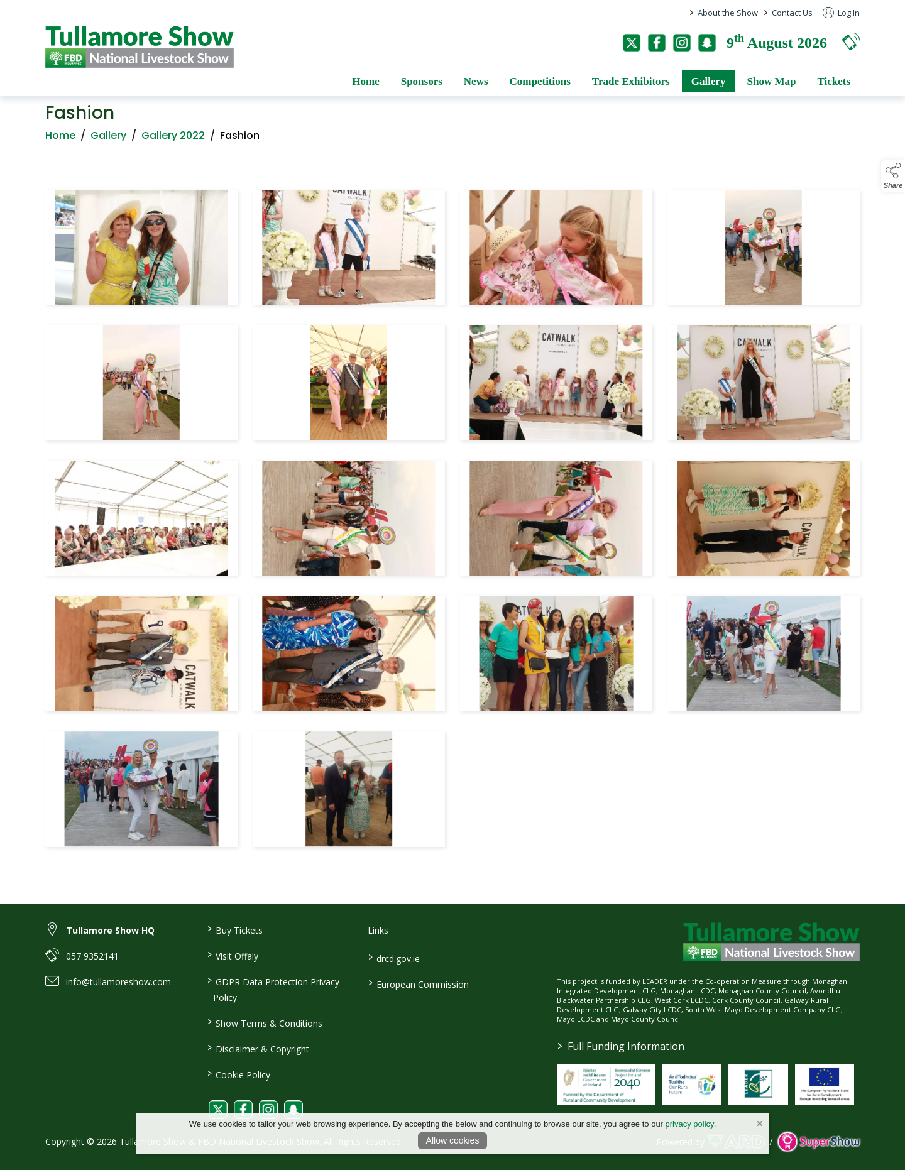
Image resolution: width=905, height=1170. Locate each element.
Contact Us (792, 12)
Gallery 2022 (173, 139)
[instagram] (681, 42)
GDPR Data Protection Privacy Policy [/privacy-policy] (273, 988)
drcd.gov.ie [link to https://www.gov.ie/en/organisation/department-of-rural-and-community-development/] (394, 958)
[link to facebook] (243, 1109)
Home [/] (365, 81)
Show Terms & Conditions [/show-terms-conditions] (264, 1022)
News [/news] (476, 81)
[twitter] (631, 42)
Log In (841, 12)
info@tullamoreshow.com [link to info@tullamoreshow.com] (118, 982)
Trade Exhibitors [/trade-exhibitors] (631, 81)
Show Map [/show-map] (771, 81)
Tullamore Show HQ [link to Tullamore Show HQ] (110, 930)
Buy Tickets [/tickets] (234, 929)
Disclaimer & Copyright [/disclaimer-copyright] (258, 1048)
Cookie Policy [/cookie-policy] (238, 1074)
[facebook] (656, 42)
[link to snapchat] (293, 1109)
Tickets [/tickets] (833, 81)
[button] (851, 41)
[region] (452, 521)
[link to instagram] (268, 1109)
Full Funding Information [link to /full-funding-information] (620, 1046)
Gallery (108, 139)
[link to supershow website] (818, 1142)
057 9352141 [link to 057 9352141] (92, 956)
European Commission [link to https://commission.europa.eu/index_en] (418, 983)
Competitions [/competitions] (540, 81)
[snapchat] (707, 42)
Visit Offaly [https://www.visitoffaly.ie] (232, 955)
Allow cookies (453, 1140)
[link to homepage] (139, 47)
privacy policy (690, 1124)
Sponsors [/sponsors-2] (421, 81)
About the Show (728, 12)
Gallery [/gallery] (708, 81)
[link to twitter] (218, 1109)
